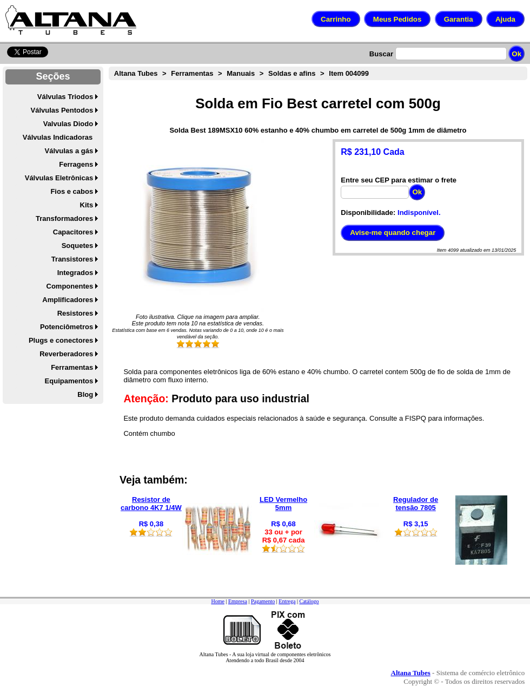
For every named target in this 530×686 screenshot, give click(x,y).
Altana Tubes (136, 73)
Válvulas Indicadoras (57, 137)
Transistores (72, 259)
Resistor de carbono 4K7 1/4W (151, 503)
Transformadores (64, 218)
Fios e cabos (71, 191)
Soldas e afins (291, 73)
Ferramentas (72, 367)
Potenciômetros (66, 327)
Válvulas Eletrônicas (59, 178)
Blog (85, 394)
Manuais (241, 73)
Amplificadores (67, 300)
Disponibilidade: (368, 212)
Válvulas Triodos (65, 97)
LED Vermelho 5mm (283, 503)
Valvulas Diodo (68, 124)
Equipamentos (69, 381)
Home (217, 601)
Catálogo (309, 601)
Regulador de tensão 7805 (415, 503)
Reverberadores (66, 354)
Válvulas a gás (69, 151)
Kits (87, 205)
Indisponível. (419, 212)
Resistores (75, 313)
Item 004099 (349, 73)
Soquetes (78, 245)
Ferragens (76, 164)
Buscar (381, 54)
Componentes (70, 286)
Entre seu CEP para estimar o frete (398, 180)
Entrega (287, 601)
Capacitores (73, 232)
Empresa (237, 601)
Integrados (75, 273)
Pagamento (263, 601)
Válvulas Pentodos (62, 110)
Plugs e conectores (61, 340)
